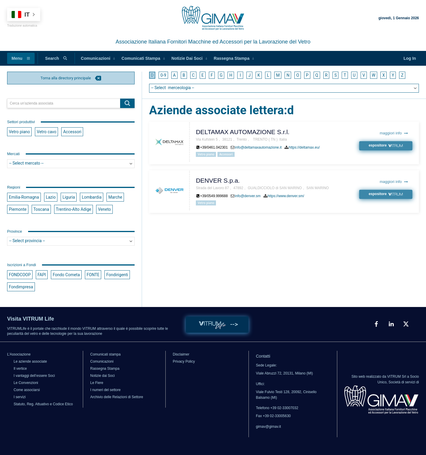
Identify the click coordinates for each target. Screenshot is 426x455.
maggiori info (394, 133)
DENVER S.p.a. (218, 180)
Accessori (226, 154)
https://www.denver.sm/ (286, 196)
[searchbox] (71, 164)
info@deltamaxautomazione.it (258, 147)
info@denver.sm (248, 196)
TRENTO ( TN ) (265, 139)
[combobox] (71, 163)
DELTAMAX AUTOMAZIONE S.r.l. (242, 131)
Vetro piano (206, 154)
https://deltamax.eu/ (304, 147)
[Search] (127, 103)
